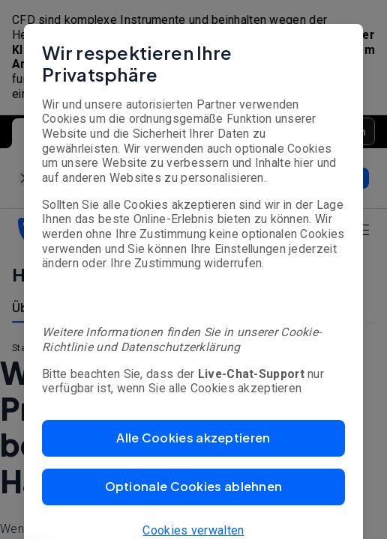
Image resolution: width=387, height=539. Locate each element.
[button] (193, 438)
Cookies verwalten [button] (193, 530)
